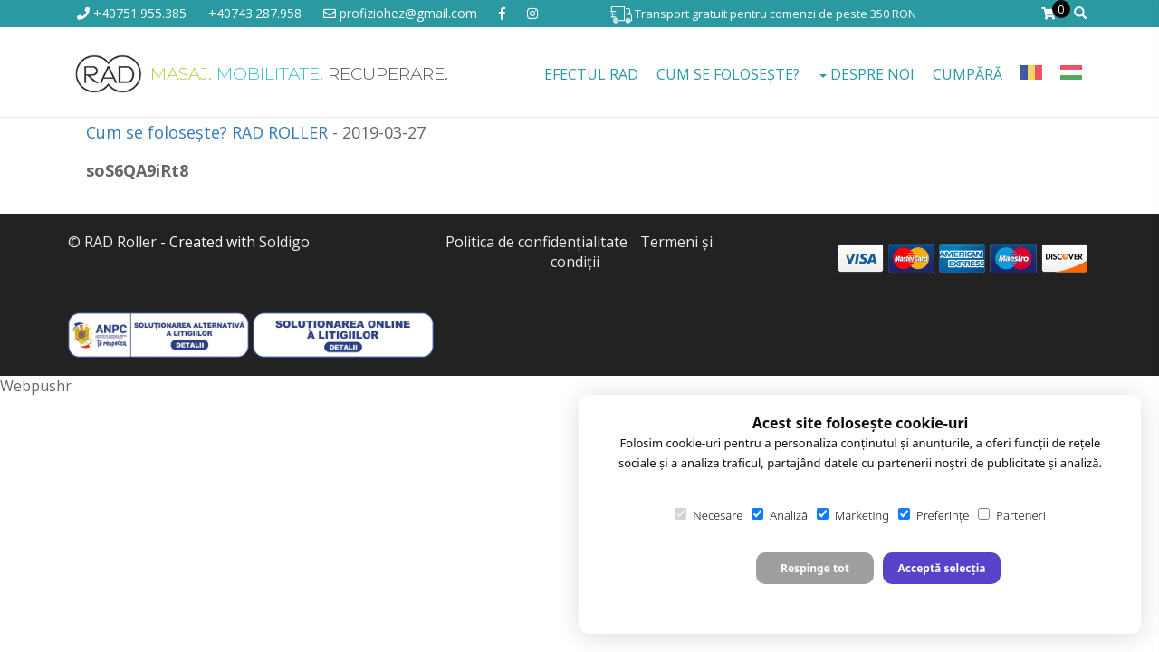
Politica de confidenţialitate (536, 242)
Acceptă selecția (941, 568)
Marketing (853, 515)
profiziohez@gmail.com (400, 13)
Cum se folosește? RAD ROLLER (207, 132)
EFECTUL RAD (591, 74)
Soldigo (284, 242)
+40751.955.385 (132, 13)
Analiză (780, 515)
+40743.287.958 (255, 13)
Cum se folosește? (728, 74)
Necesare (708, 515)
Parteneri (1011, 515)
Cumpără (967, 74)
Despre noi (867, 74)
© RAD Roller (112, 242)
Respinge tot (815, 568)
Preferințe (933, 515)
